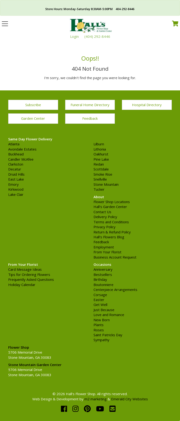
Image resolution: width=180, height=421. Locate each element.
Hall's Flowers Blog (109, 237)
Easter (99, 299)
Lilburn (99, 144)
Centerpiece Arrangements (115, 289)
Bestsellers (103, 274)
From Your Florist (107, 252)
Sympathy (101, 339)
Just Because (104, 309)
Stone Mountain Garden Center (34, 364)
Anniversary (103, 269)
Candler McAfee (21, 159)
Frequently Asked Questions (31, 279)
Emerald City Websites (129, 399)
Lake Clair (15, 194)
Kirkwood (15, 189)
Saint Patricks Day (108, 334)
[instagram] (76, 408)
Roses (99, 330)
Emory (13, 184)
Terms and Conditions (111, 222)
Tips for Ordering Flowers (29, 274)
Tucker (99, 189)
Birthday (100, 279)
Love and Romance (109, 314)
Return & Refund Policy (112, 232)
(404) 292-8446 (97, 36)
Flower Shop (18, 347)
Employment (104, 247)
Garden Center (33, 118)
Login (74, 36)
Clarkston (15, 164)
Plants (99, 324)
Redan (99, 164)
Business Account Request (115, 257)
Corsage (100, 294)
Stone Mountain (106, 184)
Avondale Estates (22, 149)
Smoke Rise (103, 174)
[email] (112, 408)
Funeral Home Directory (90, 104)
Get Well (100, 304)
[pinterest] (88, 408)
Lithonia (100, 149)
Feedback (90, 118)
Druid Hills (16, 174)
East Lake (16, 179)
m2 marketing (95, 399)
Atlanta (13, 144)
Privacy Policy (105, 226)
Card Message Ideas (25, 269)
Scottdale (101, 169)
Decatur (14, 169)
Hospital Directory (147, 104)
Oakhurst (101, 154)
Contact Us (102, 211)
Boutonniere (103, 284)
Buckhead (16, 154)
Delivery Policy (105, 216)
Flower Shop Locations (112, 201)
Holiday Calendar (21, 284)
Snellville (100, 179)
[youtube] (101, 408)
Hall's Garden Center (110, 206)
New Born (102, 319)
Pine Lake (101, 159)
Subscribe (33, 104)
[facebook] (65, 408)
